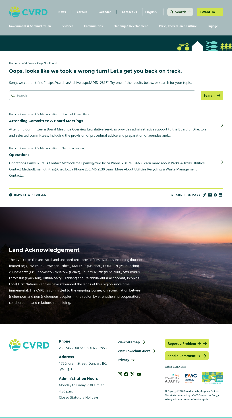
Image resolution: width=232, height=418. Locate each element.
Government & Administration (30, 26)
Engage (213, 26)
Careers (81, 12)
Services (67, 26)
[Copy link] (204, 195)
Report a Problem (28, 195)
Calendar (104, 12)
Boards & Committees (75, 114)
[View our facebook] (126, 374)
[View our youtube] (139, 374)
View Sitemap (129, 342)
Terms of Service (192, 399)
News (61, 12)
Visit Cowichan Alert (134, 351)
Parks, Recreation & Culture (178, 26)
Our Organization (73, 148)
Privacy (123, 360)
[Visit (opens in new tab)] (212, 378)
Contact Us (128, 12)
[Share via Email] (210, 195)
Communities (93, 26)
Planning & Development (130, 26)
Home (13, 63)
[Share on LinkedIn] (220, 195)
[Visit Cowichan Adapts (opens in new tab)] (172, 378)
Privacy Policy (172, 399)
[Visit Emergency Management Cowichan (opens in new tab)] (191, 378)
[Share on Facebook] (215, 195)
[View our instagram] (120, 374)
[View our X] (132, 374)
